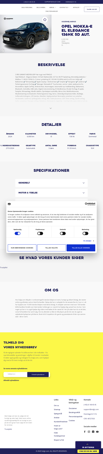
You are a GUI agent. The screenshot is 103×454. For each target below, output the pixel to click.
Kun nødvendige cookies (22, 248)
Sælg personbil (26, 7)
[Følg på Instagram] (89, 432)
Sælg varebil (40, 7)
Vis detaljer (87, 241)
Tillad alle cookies (81, 248)
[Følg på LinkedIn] (93, 432)
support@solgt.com (91, 409)
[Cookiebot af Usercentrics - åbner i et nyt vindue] (86, 204)
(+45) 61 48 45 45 (90, 405)
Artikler (76, 7)
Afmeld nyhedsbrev (11, 380)
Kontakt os (64, 7)
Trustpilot (3, 267)
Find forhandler (52, 11)
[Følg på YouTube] (97, 432)
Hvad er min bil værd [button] (88, 451)
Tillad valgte (51, 248)
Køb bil (52, 7)
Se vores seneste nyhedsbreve (15, 368)
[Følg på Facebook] (85, 432)
